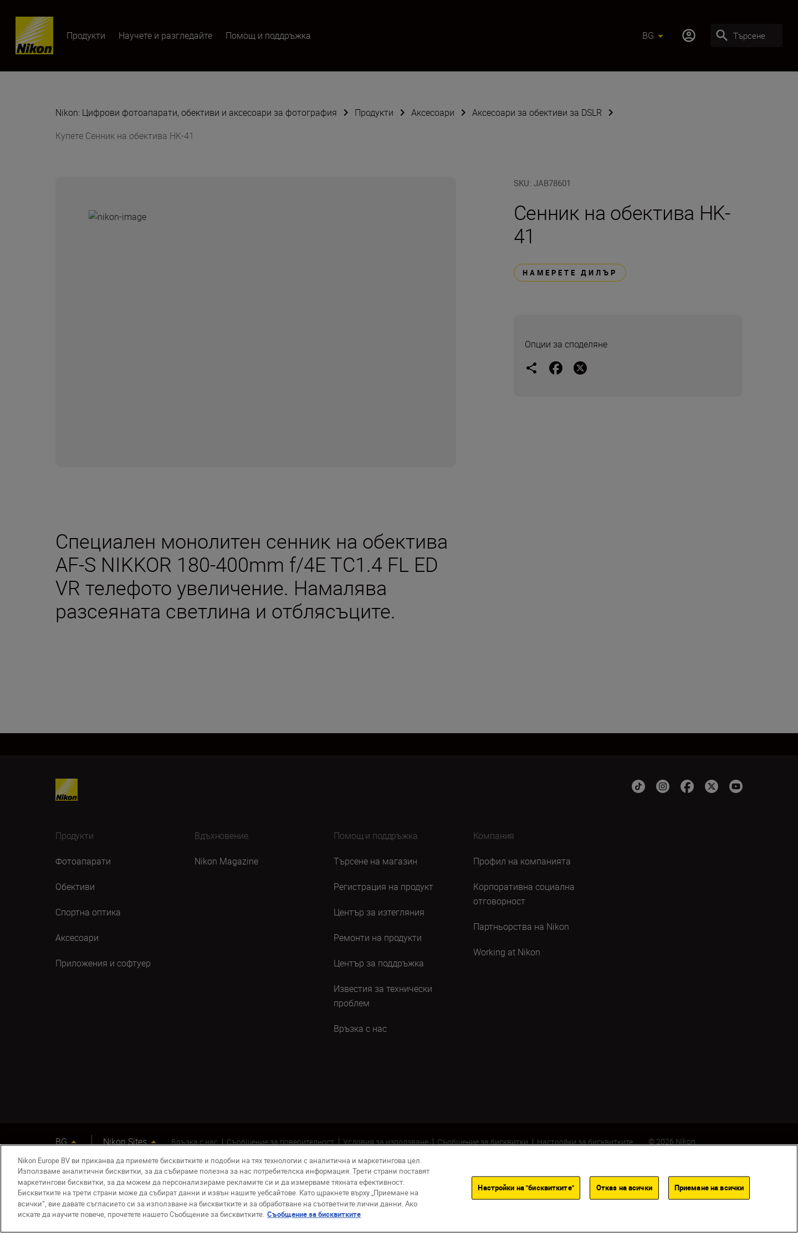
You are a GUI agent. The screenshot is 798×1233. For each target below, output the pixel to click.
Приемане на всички (709, 1188)
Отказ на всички (624, 1188)
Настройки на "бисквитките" (526, 1188)
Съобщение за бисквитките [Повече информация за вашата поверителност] (314, 1214)
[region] (399, 1188)
